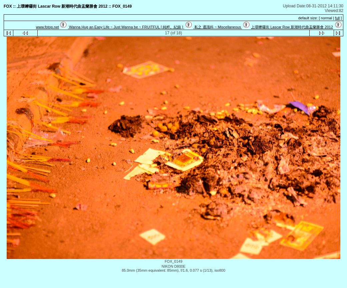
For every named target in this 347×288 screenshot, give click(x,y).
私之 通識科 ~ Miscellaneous (217, 27)
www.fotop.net (47, 27)
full (337, 18)
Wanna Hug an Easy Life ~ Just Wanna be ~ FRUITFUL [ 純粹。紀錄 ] (126, 27)
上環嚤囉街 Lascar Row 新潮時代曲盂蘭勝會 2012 (292, 27)
